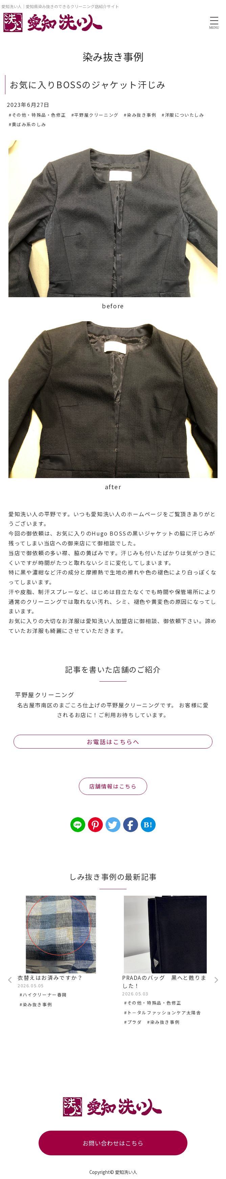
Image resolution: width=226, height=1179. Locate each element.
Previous (10, 980)
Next (215, 980)
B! (148, 824)
